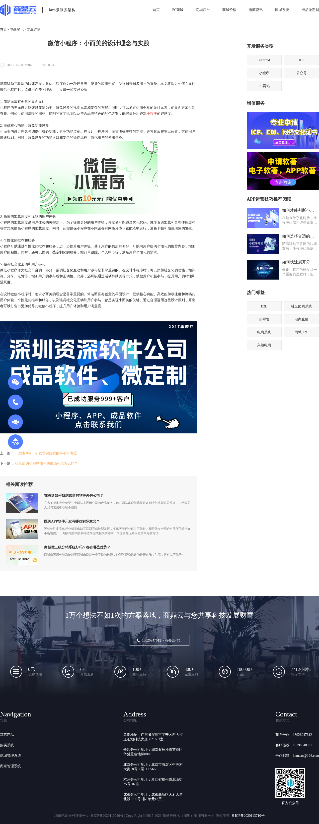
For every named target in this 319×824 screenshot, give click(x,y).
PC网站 (264, 86)
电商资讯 (256, 10)
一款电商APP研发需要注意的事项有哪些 (46, 453)
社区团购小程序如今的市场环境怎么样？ (46, 463)
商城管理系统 (10, 756)
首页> (4, 29)
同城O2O (301, 332)
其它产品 (7, 735)
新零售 (264, 319)
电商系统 (264, 332)
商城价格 (229, 10)
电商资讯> (18, 29)
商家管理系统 (10, 766)
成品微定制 (310, 10)
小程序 (152, 114)
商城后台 (203, 10)
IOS (302, 60)
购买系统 (7, 745)
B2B (264, 306)
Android (264, 60)
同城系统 (282, 10)
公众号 (301, 73)
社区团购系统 (301, 306)
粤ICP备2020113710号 (247, 816)
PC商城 (177, 10)
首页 (156, 10)
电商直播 (302, 319)
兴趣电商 (264, 345)
